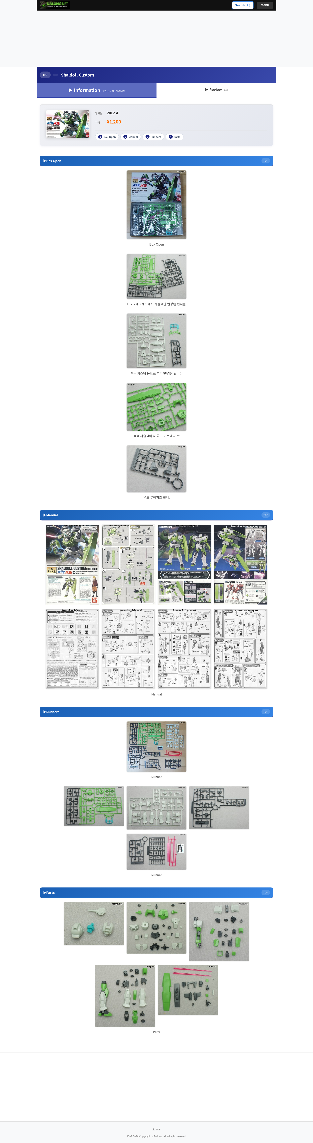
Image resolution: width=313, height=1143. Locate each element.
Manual (130, 137)
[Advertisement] (156, 39)
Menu (265, 5)
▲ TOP (156, 1129)
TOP (265, 160)
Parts (174, 137)
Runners (153, 137)
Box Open (107, 137)
